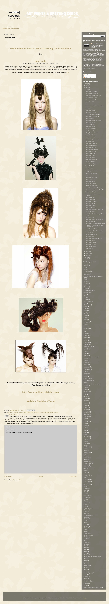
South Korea (87, 533)
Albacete (86, 269)
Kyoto (85, 434)
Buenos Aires (87, 330)
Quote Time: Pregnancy (91, 91)
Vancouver (86, 578)
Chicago (86, 349)
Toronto (86, 564)
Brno (85, 324)
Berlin (85, 303)
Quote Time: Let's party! (91, 163)
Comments (87, 77)
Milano (85, 472)
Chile (85, 351)
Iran (85, 423)
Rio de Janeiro (87, 508)
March (87, 251)
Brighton (86, 322)
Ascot (85, 279)
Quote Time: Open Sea (91, 177)
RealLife (86, 506)
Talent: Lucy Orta (90, 141)
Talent (31, 412)
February (88, 253)
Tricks (85, 569)
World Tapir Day (89, 108)
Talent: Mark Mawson (91, 112)
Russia (86, 513)
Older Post (73, 476)
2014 (86, 258)
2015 (86, 84)
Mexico (86, 468)
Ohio (85, 492)
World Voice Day (89, 168)
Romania (86, 510)
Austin (85, 281)
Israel (85, 427)
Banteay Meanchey (88, 290)
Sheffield (86, 526)
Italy (85, 430)
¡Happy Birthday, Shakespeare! (93, 133)
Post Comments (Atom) (16, 479)
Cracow (86, 371)
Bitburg (86, 306)
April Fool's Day (89, 248)
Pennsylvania (87, 495)
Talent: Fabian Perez (90, 207)
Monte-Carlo (87, 475)
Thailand (86, 555)
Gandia (86, 400)
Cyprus (86, 376)
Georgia (86, 402)
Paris (85, 493)
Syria (85, 546)
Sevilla (85, 522)
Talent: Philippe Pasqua (91, 234)
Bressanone (87, 321)
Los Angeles (87, 447)
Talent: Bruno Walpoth (91, 104)
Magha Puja (87, 452)
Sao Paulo (86, 517)
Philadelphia (87, 497)
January (88, 255)
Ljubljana (86, 443)
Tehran (86, 551)
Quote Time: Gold (90, 102)
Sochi (85, 531)
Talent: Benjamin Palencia (92, 228)
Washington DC (88, 582)
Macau (85, 448)
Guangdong (87, 411)
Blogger (84, 598)
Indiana (86, 420)
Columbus (86, 366)
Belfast (85, 295)
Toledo (85, 562)
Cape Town (87, 342)
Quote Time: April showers (92, 139)
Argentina (86, 274)
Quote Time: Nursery (91, 147)
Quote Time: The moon (91, 159)
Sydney (86, 544)
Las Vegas (86, 438)
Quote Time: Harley (90, 181)
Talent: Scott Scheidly (91, 203)
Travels (86, 567)
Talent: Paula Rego (90, 118)
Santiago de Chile (88, 515)
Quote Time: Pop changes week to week (95, 223)
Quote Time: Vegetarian (91, 143)
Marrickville (87, 461)
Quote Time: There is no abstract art (94, 209)
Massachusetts (87, 463)
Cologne (86, 360)
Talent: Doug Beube (90, 153)
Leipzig (86, 441)
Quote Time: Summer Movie (92, 116)
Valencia (86, 576)
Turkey (85, 571)
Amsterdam (87, 273)
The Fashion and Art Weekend (91, 556)
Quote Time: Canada (91, 151)
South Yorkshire (88, 535)
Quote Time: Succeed (91, 244)
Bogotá (86, 310)
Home (41, 476)
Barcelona (86, 292)
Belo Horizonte (87, 301)
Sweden (86, 542)
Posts (86, 74)
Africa (85, 264)
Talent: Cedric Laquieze (91, 145)
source (68, 72)
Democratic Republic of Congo (91, 384)
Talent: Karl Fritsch (90, 217)
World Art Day (89, 175)
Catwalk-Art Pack (88, 346)
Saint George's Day (90, 130)
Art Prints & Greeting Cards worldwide (17, 412)
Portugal (86, 502)
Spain (85, 538)
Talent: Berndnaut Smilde (92, 93)
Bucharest (86, 328)
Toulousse (86, 565)
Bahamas (86, 288)
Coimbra (86, 358)
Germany (86, 403)
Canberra (86, 339)
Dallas (85, 382)
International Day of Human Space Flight (95, 190)
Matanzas (86, 465)
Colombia (86, 362)
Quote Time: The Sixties (91, 135)
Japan (28, 412)
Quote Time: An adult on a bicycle (94, 238)
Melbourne (86, 466)
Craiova (86, 373)
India (85, 418)
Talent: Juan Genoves (91, 137)
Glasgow (86, 407)
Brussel (86, 326)
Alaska (85, 267)
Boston (86, 317)
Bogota (86, 308)
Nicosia (86, 486)
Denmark (86, 385)
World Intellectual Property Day (93, 114)
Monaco (86, 474)
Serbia (85, 520)
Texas (85, 553)
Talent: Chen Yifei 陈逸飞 (91, 128)
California (86, 333)
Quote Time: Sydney (90, 205)
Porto (85, 501)
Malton (85, 456)
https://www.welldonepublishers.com (40, 392)
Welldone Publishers (98, 43)
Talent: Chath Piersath (91, 179)
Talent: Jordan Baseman (91, 173)
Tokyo (35, 412)
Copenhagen (87, 369)
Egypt (85, 393)
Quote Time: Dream (90, 126)
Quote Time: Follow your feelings (93, 120)
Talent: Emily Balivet (90, 157)
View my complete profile (89, 68)
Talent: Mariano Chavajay (92, 149)
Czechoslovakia (88, 380)
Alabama (86, 265)
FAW (85, 394)
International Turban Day (91, 185)
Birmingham (87, 304)
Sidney (86, 528)
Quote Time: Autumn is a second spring (95, 219)
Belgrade (86, 299)
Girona (86, 405)
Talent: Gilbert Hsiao (90, 211)
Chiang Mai (87, 348)
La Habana (87, 436)
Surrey (85, 540)
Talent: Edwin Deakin (91, 246)
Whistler (86, 583)
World (85, 585)
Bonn (85, 313)
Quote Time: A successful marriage (94, 187)
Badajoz (86, 286)
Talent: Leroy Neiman (91, 183)
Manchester (87, 457)
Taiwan (86, 547)
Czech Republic (88, 378)
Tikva (85, 558)
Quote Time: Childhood (91, 201)
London (86, 445)
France (86, 398)
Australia (86, 283)
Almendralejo (87, 271)
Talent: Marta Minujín (91, 221)
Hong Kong (87, 416)
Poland (86, 499)
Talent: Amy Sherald (90, 161)
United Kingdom (88, 573)
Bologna (86, 312)
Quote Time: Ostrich (90, 110)
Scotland (86, 519)
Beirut (85, 294)
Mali (85, 454)
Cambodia (86, 335)
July (87, 85)
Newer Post (8, 476)
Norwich (86, 488)
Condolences (87, 367)
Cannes (86, 340)
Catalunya (86, 344)
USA (85, 574)
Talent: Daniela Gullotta (91, 97)
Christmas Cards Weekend (90, 357)
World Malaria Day (90, 124)
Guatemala (87, 412)
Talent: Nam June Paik (91, 242)
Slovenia (86, 529)
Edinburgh (86, 391)
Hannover (86, 414)
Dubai (85, 389)
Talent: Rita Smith (90, 166)
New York (86, 483)
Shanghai (86, 524)
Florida (86, 396)
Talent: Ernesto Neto (90, 199)
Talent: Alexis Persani (91, 192)
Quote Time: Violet (90, 155)
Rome (85, 511)
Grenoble (86, 409)
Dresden (86, 387)
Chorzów (86, 355)
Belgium (86, 297)
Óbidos (86, 490)
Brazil (85, 319)
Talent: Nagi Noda (90, 236)
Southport (86, 537)
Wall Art (39, 412)
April (87, 89)
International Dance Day (91, 100)
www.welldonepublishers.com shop (49, 412)
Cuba (85, 375)
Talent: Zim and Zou (90, 122)
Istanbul (86, 429)
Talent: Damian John (91, 197)
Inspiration (86, 421)
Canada (86, 337)
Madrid (86, 450)
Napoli (85, 477)
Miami (85, 470)
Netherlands (87, 479)
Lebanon (86, 439)
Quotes (86, 504)
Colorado (86, 364)
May (87, 87)
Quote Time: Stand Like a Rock (93, 95)
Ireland (86, 425)
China (85, 353)
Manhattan (86, 459)
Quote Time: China (90, 240)
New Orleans (87, 481)
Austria (86, 285)
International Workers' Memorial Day (94, 106)
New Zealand (87, 484)
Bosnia (86, 315)
